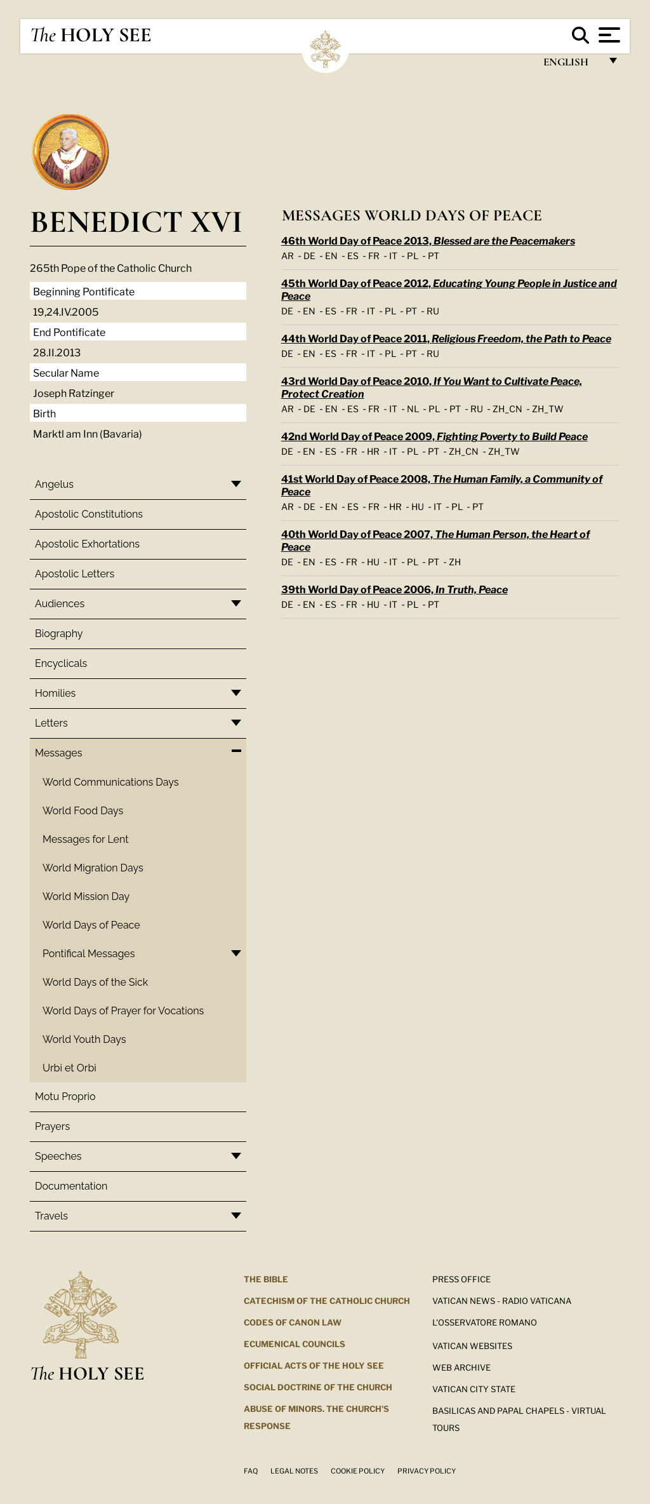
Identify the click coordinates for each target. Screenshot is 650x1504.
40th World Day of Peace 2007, (435, 539)
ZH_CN (507, 408)
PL (412, 255)
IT (393, 255)
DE (309, 255)
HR (373, 451)
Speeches (58, 1156)
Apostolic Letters (74, 574)
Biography (59, 634)
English (571, 65)
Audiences (59, 604)
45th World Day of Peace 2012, (449, 288)
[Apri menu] (607, 35)
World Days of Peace (91, 925)
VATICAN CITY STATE (473, 1388)
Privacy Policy (426, 1470)
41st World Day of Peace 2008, (441, 484)
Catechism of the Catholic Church (327, 1300)
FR (374, 255)
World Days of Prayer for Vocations (123, 1011)
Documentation (71, 1186)
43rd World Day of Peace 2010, (431, 386)
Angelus (54, 484)
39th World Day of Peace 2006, (394, 588)
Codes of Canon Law (293, 1321)
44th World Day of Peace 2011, (446, 337)
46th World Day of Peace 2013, (428, 239)
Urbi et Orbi (69, 1068)
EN (331, 255)
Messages (58, 753)
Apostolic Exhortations (87, 544)
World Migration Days (93, 868)
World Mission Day (86, 896)
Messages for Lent (86, 839)
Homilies (55, 693)
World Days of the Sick (95, 982)
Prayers (52, 1126)
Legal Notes (294, 1470)
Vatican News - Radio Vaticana (501, 1300)
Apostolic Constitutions (89, 514)
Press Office (461, 1278)
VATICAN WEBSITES (472, 1345)
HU (417, 506)
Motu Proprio (65, 1097)
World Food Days (83, 811)
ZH (455, 561)
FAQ (251, 1470)
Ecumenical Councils (294, 1343)
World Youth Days (84, 1039)
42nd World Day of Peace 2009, (434, 435)
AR (287, 255)
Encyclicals (61, 663)
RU (433, 310)
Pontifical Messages (89, 954)
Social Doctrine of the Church (318, 1386)
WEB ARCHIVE (461, 1367)
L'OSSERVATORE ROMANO (484, 1321)
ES (353, 255)
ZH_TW (548, 408)
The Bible (266, 1278)
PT (433, 255)
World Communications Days (110, 782)
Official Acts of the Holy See (314, 1365)
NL (413, 408)
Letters (51, 723)
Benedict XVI (136, 221)
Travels (51, 1216)
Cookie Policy (358, 1470)
